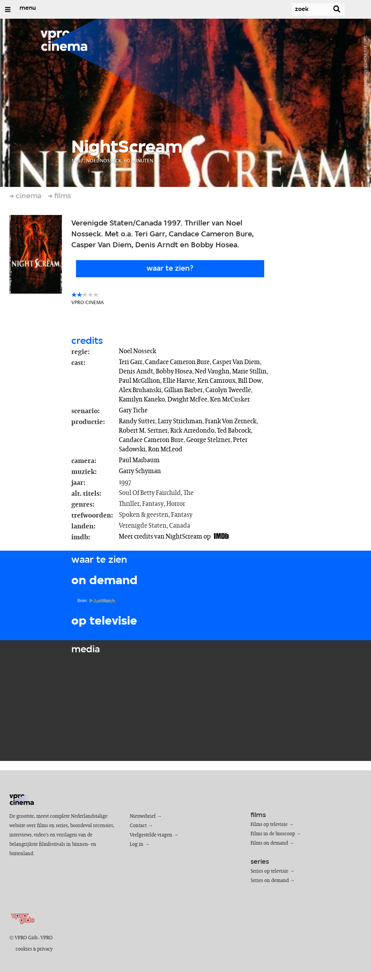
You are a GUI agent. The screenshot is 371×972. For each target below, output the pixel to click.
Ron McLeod (165, 449)
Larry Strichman (180, 421)
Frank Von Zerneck (230, 421)
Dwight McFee (187, 399)
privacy (45, 949)
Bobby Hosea (174, 371)
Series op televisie (269, 871)
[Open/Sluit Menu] (8, 9)
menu (27, 8)
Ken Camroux (216, 381)
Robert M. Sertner (143, 430)
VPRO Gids (26, 938)
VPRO (47, 938)
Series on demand (270, 880)
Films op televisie (269, 824)
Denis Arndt (136, 371)
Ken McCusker (230, 399)
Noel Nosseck (137, 351)
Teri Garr (130, 362)
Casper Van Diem (236, 362)
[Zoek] (305, 9)
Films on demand (269, 843)
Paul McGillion (139, 381)
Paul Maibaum (139, 460)
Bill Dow (249, 381)
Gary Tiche (133, 410)
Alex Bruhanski (140, 390)
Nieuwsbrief (142, 816)
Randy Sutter (137, 421)
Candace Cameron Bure (177, 362)
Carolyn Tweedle (228, 390)
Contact (138, 825)
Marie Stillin (249, 371)
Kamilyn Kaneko (142, 399)
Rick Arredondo (192, 430)
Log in (136, 844)
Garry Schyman (140, 471)
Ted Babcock (234, 430)
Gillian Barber (183, 390)
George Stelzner (208, 440)
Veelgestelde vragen (151, 835)
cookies (24, 949)
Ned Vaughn (212, 371)
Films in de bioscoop (273, 834)
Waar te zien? (170, 269)
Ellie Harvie (179, 381)
